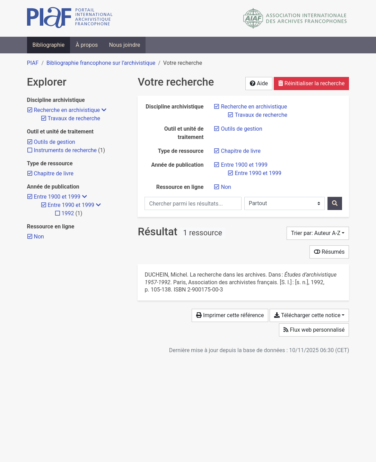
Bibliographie (49, 45)
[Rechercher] (334, 203)
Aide (259, 83)
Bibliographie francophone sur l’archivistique (100, 63)
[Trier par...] (318, 233)
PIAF (33, 63)
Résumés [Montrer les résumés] (329, 252)
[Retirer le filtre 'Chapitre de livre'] (241, 151)
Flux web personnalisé (313, 329)
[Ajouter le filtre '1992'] (68, 213)
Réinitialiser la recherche (311, 83)
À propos (87, 45)
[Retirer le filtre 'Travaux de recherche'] (261, 115)
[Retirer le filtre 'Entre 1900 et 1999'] (244, 165)
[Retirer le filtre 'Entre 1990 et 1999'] (258, 173)
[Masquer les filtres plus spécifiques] (104, 110)
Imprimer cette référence (230, 315)
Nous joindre (124, 45)
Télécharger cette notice (307, 315)
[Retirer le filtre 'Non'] (226, 187)
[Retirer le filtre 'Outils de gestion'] (241, 128)
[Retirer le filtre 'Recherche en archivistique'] (254, 106)
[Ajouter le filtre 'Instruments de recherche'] (65, 150)
